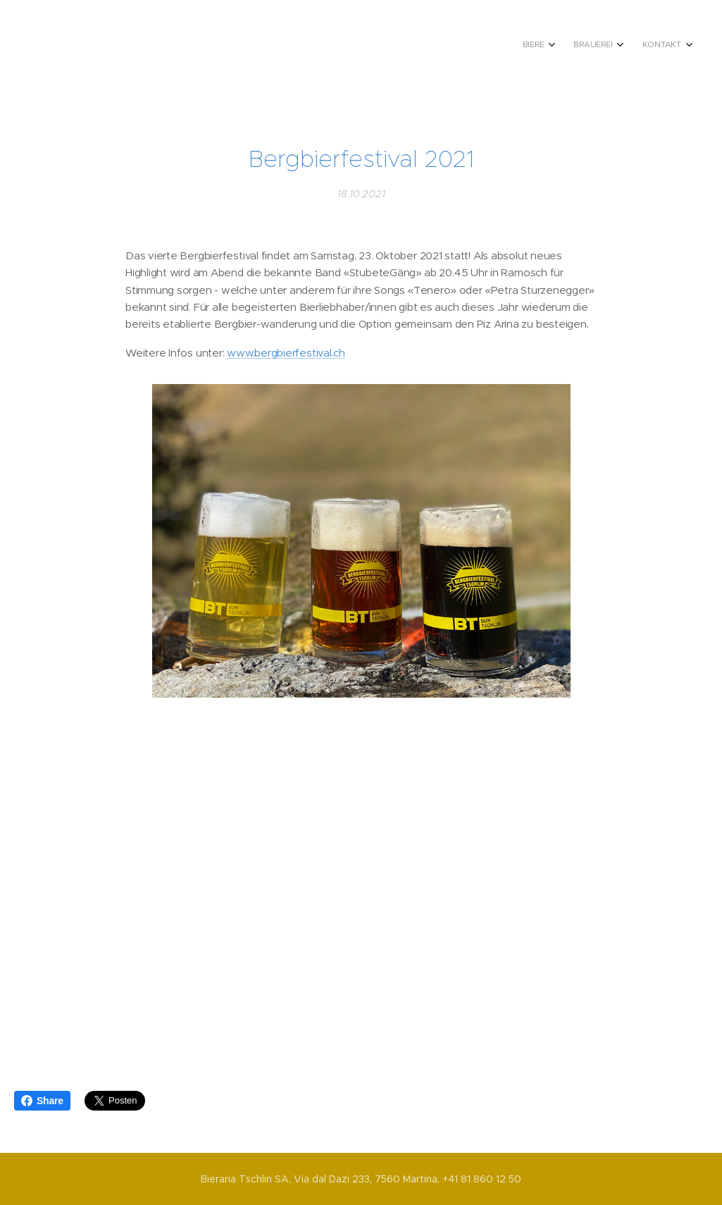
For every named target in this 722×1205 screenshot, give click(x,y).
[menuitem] (629, 45)
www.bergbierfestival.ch (286, 352)
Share (42, 1100)
